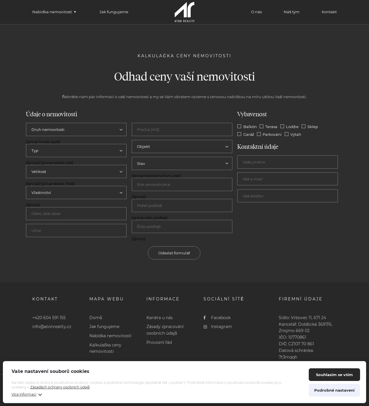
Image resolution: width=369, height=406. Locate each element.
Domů (95, 317)
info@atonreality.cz (51, 326)
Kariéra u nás (159, 317)
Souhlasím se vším (334, 374)
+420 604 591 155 (49, 317)
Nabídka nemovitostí (52, 11)
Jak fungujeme (113, 11)
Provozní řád (159, 342)
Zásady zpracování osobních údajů (165, 330)
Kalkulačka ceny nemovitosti (105, 348)
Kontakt (329, 11)
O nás (256, 11)
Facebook (217, 317)
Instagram (218, 326)
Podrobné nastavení (334, 390)
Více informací (24, 394)
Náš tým (292, 11)
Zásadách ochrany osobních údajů (60, 387)
